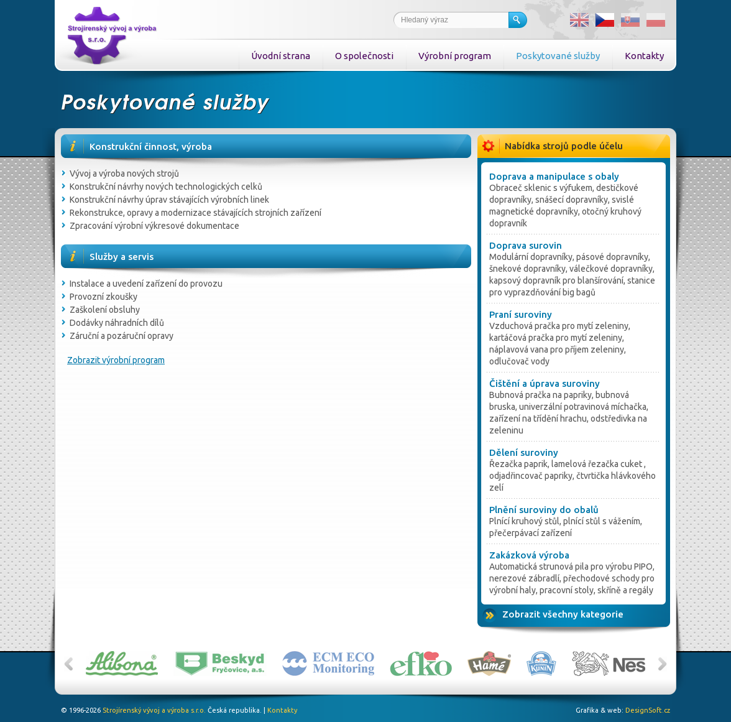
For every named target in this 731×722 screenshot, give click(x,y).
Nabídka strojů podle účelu (564, 146)
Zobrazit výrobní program (116, 360)
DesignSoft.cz (647, 710)
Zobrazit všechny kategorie (562, 614)
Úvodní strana (280, 55)
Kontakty (644, 55)
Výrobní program (454, 55)
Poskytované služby (558, 55)
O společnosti (364, 55)
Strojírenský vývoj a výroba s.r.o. (154, 710)
